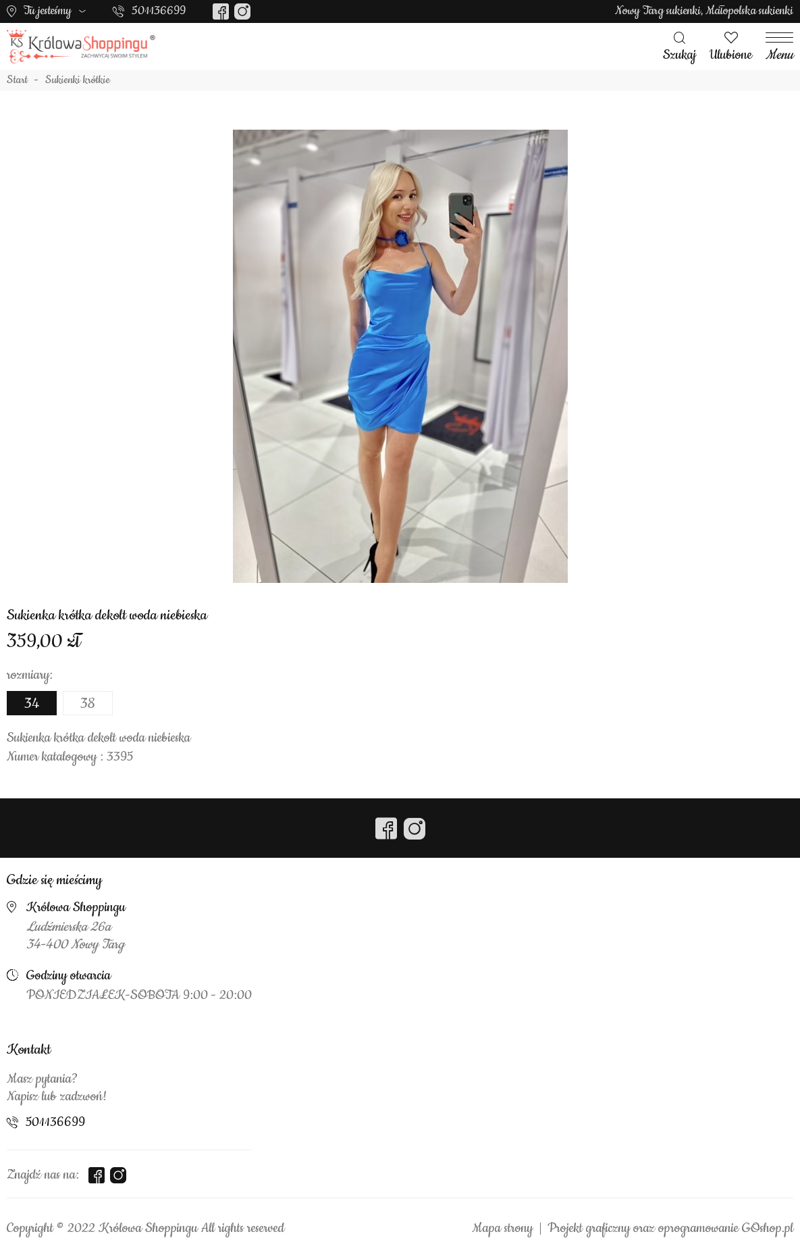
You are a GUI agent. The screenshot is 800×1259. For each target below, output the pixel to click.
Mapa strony (502, 1228)
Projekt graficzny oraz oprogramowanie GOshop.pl (670, 1228)
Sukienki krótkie (77, 80)
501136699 (159, 11)
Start (17, 80)
